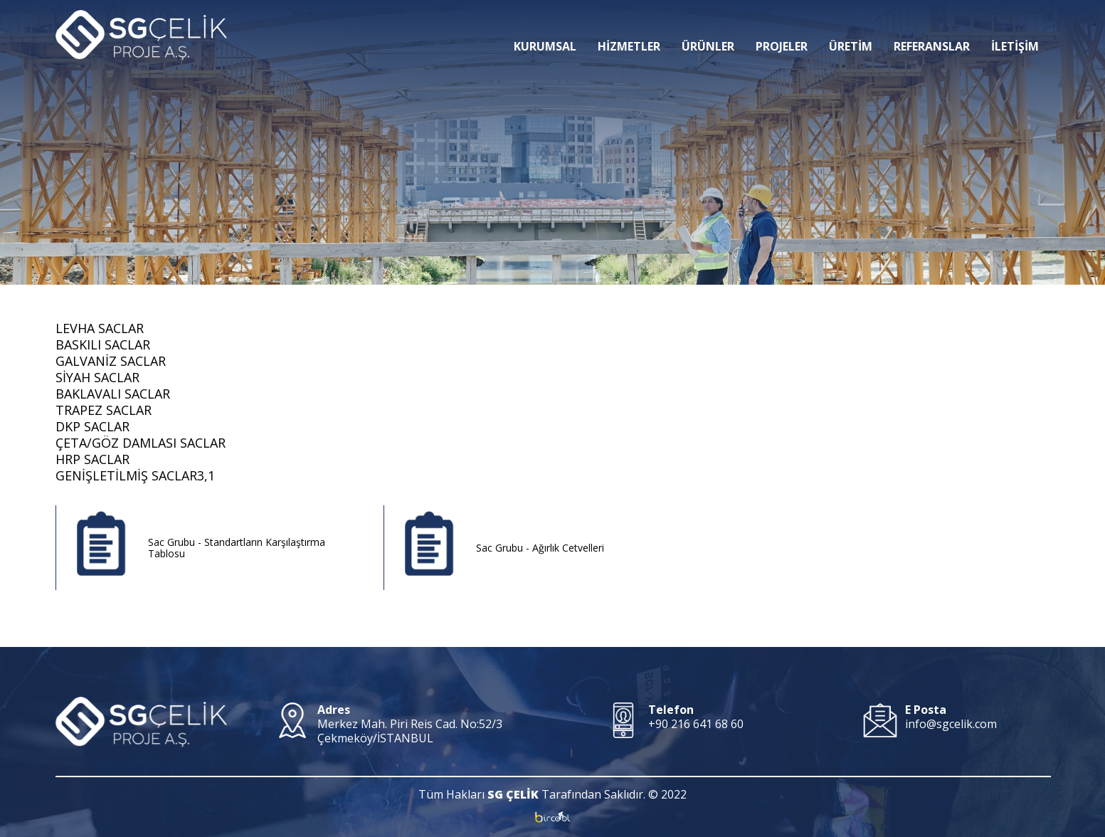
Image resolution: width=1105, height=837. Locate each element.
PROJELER (781, 25)
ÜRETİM (850, 25)
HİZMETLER (629, 25)
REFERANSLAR (931, 25)
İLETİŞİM (1015, 25)
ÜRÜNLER (708, 25)
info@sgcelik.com (951, 724)
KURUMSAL (545, 25)
